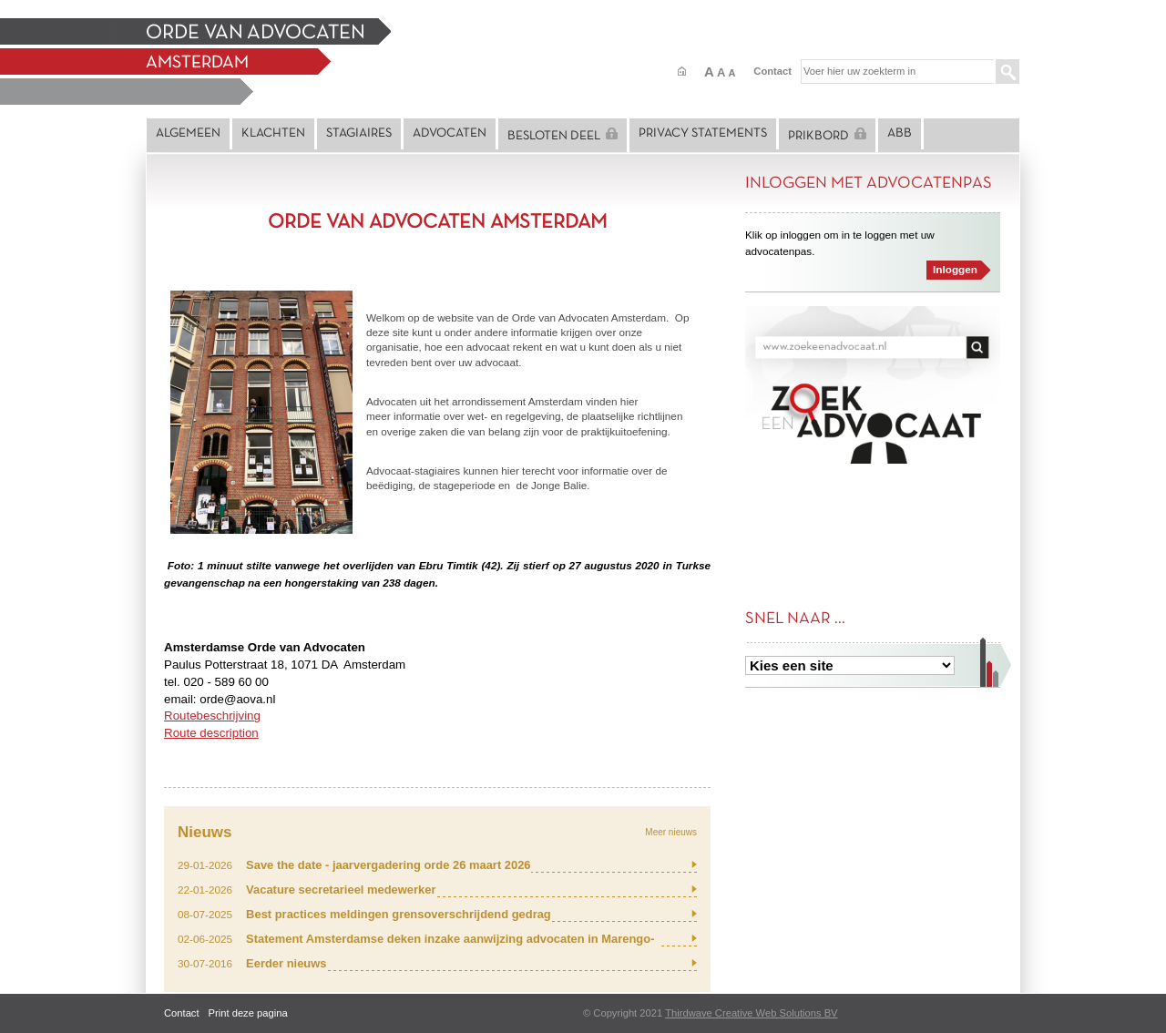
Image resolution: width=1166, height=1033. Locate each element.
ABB (899, 133)
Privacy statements (703, 133)
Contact (772, 71)
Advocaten (449, 133)
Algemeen (188, 133)
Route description (211, 733)
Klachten (273, 133)
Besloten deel (562, 135)
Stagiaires (359, 133)
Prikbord (827, 135)
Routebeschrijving (212, 715)
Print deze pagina (248, 1012)
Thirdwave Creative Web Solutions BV (751, 1012)
